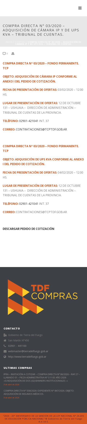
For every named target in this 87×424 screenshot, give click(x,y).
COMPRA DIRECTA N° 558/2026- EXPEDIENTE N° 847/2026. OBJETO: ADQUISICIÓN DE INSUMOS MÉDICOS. (39, 392)
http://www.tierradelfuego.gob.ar (27, 356)
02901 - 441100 (17, 345)
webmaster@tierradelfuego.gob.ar (28, 351)
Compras (20, 42)
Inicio (9, 42)
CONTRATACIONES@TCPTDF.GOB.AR (41, 129)
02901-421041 (28, 121)
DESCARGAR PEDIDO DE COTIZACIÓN (28, 229)
